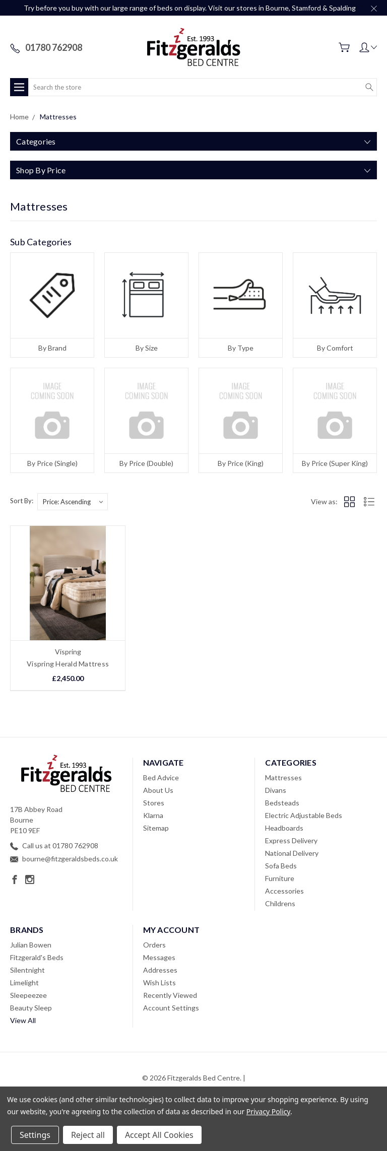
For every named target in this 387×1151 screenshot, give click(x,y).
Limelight (24, 982)
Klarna (153, 815)
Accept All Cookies (159, 1134)
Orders (154, 944)
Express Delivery (291, 840)
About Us (158, 790)
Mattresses (283, 777)
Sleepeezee (28, 995)
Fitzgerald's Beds (36, 957)
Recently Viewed (170, 995)
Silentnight (27, 970)
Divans (275, 790)
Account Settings (171, 1007)
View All (23, 1020)
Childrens (280, 903)
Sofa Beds (281, 865)
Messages (159, 957)
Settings (35, 1134)
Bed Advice (161, 777)
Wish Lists (159, 982)
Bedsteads (282, 802)
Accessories (284, 891)
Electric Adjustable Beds (303, 815)
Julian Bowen (30, 944)
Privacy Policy (268, 1111)
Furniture (279, 878)
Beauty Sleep (31, 1007)
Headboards (284, 828)
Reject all (88, 1134)
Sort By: (21, 501)
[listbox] (72, 501)
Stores (153, 802)
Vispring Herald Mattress (68, 663)
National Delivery (291, 853)
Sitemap (156, 828)
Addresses (160, 970)
